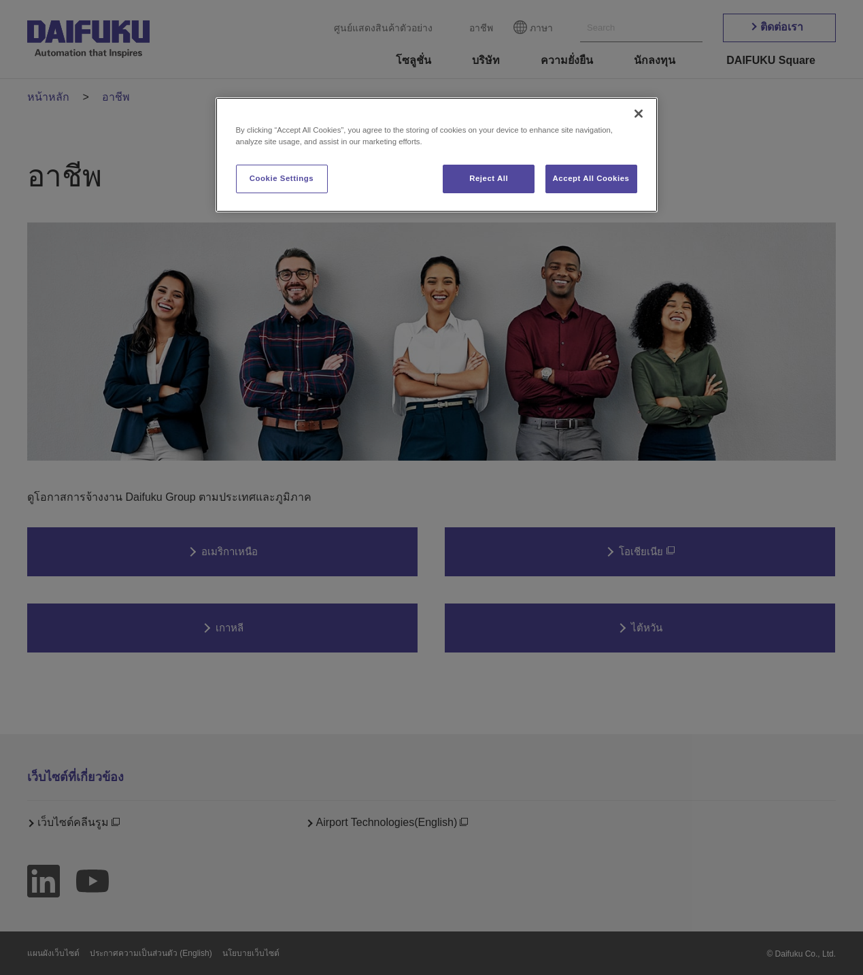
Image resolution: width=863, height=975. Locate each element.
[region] (437, 154)
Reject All (488, 178)
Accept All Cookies (591, 178)
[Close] (639, 114)
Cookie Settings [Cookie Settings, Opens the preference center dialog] (282, 178)
